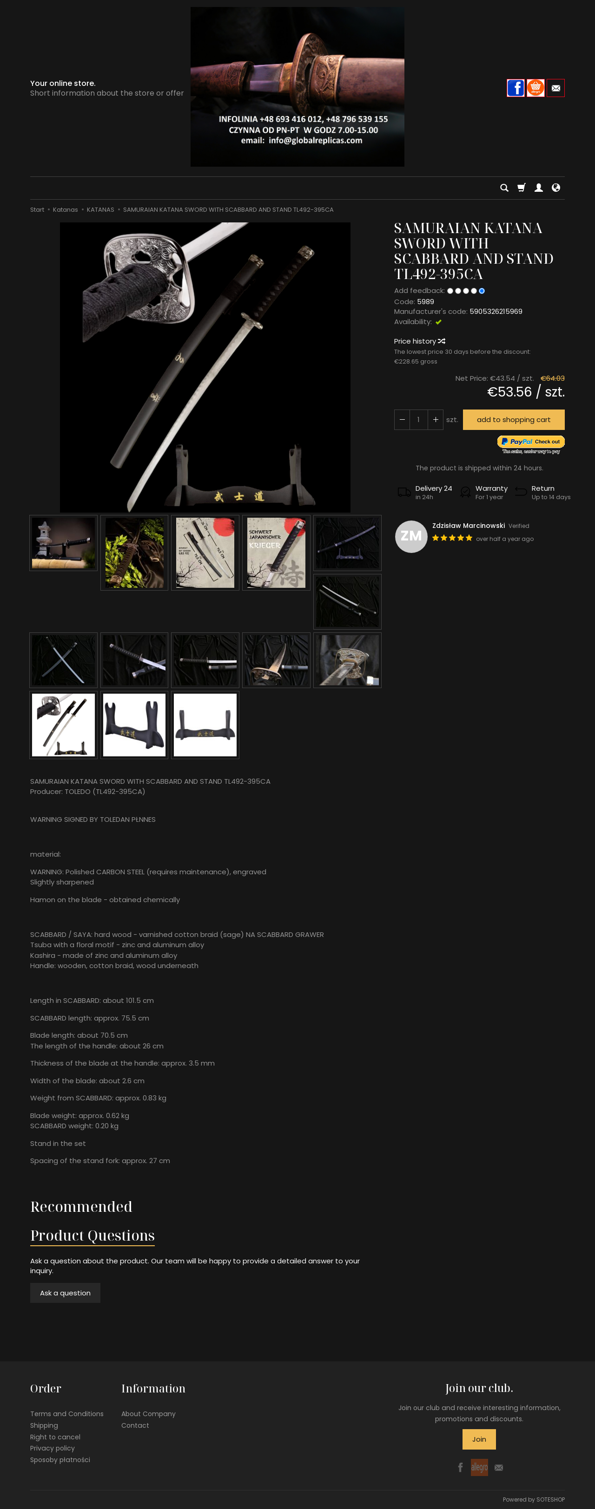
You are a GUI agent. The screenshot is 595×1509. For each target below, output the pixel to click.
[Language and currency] (556, 188)
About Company (148, 1413)
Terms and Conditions (67, 1413)
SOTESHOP (550, 1499)
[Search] (504, 188)
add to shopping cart (514, 419)
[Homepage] (297, 87)
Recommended (81, 1206)
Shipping (44, 1425)
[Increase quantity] (402, 419)
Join (479, 1439)
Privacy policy (52, 1448)
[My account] (539, 188)
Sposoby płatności (60, 1459)
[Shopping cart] (521, 188)
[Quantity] (419, 419)
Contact (135, 1425)
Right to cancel (55, 1436)
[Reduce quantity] (435, 419)
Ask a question (65, 1293)
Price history (419, 341)
